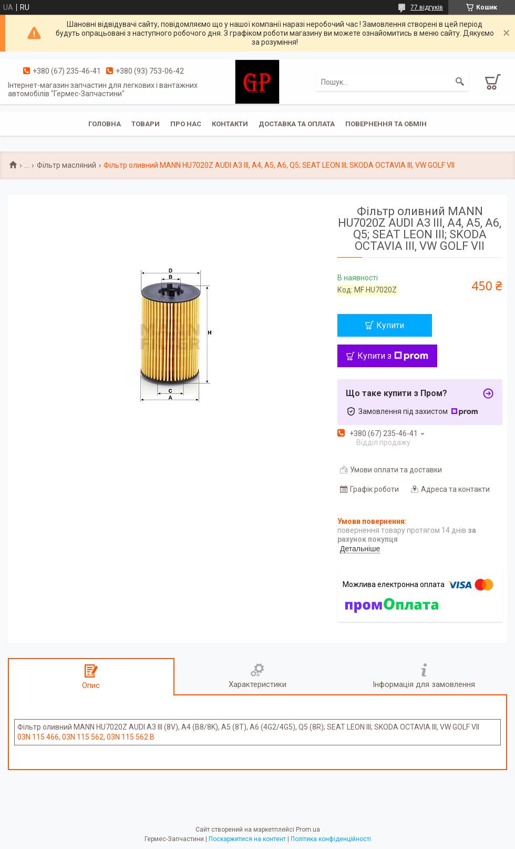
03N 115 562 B (130, 737)
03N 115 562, (84, 737)
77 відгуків (426, 7)
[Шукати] (459, 82)
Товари (145, 124)
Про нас (185, 124)
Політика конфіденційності (331, 839)
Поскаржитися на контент (247, 839)
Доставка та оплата (297, 124)
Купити (390, 325)
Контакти (230, 124)
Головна (104, 124)
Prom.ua (308, 829)
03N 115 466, (39, 737)
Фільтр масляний (66, 165)
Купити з (392, 356)
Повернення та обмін (386, 124)
